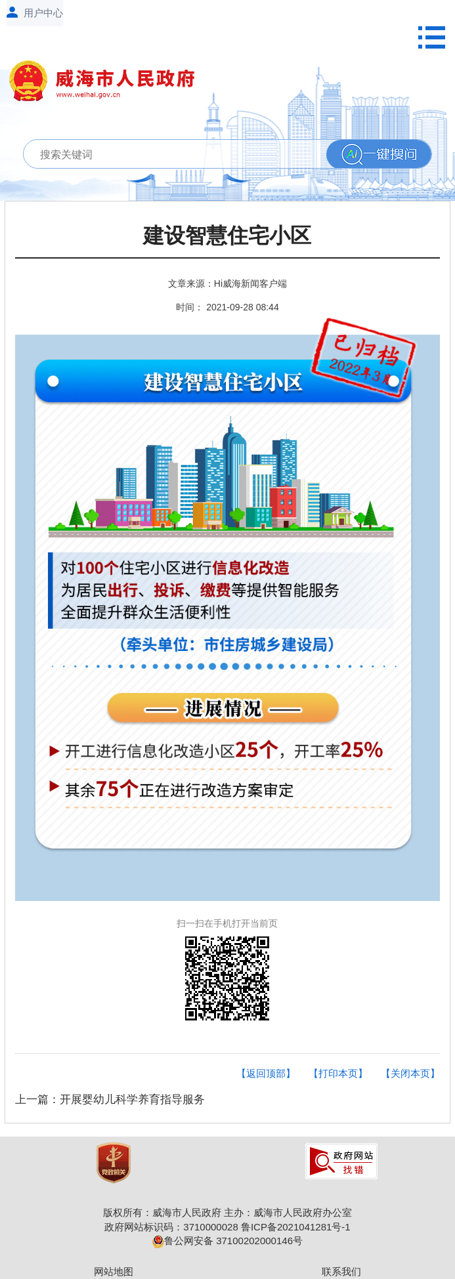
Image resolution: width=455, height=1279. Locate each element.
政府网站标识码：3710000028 (171, 1226)
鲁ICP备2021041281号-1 (296, 1226)
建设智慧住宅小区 (227, 235)
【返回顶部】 (265, 1073)
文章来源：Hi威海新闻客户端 (227, 283)
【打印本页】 (338, 1073)
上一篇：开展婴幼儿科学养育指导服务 (110, 1099)
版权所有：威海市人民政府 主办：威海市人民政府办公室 (227, 1212)
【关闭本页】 (410, 1073)
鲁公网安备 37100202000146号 (227, 1240)
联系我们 (341, 1271)
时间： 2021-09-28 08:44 (227, 307)
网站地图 (113, 1271)
